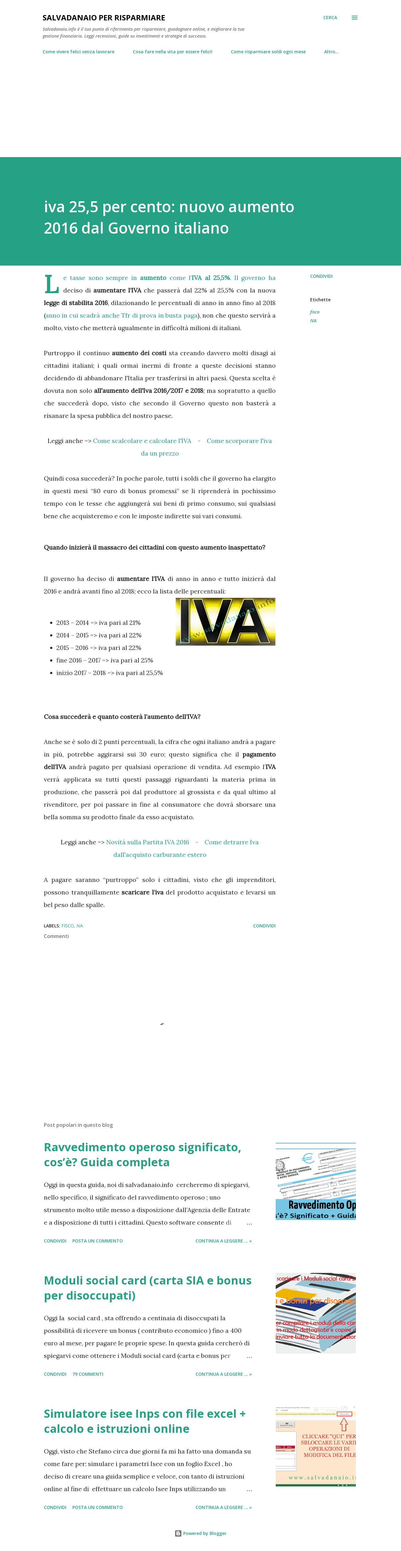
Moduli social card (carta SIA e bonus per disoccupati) (148, 1288)
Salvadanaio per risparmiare (104, 17)
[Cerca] (330, 17)
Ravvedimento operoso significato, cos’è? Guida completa (142, 1154)
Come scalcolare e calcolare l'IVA (142, 441)
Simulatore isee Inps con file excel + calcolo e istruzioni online (145, 1421)
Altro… (331, 52)
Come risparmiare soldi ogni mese (268, 52)
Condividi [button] (321, 276)
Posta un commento (97, 1241)
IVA (313, 321)
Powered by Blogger (200, 1533)
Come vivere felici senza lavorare (78, 52)
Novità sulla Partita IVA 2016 (147, 842)
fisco (315, 312)
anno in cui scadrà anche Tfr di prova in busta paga (121, 315)
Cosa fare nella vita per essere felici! (172, 52)
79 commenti (87, 1374)
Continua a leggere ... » (223, 1241)
